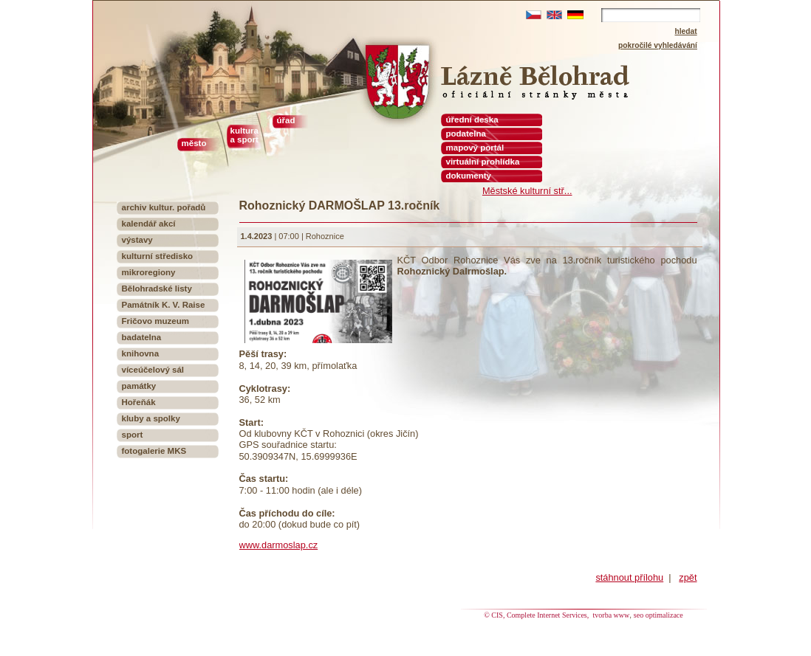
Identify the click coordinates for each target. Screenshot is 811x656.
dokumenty (468, 175)
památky (139, 385)
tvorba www (611, 615)
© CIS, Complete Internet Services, (537, 615)
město (194, 143)
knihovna (141, 353)
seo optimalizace (658, 615)
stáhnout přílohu (629, 577)
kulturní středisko (158, 256)
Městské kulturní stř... (527, 190)
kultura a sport (244, 135)
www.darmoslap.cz (278, 544)
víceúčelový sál (153, 369)
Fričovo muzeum (156, 321)
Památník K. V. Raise (163, 304)
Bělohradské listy (157, 288)
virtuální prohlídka (483, 161)
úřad (286, 120)
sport (132, 434)
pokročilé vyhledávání (657, 45)
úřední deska (472, 119)
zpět (688, 577)
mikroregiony (149, 272)
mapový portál (475, 147)
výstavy (137, 239)
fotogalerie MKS (154, 450)
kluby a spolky (151, 418)
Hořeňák (139, 402)
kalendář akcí (149, 223)
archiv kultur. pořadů (164, 207)
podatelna (466, 133)
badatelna (142, 337)
